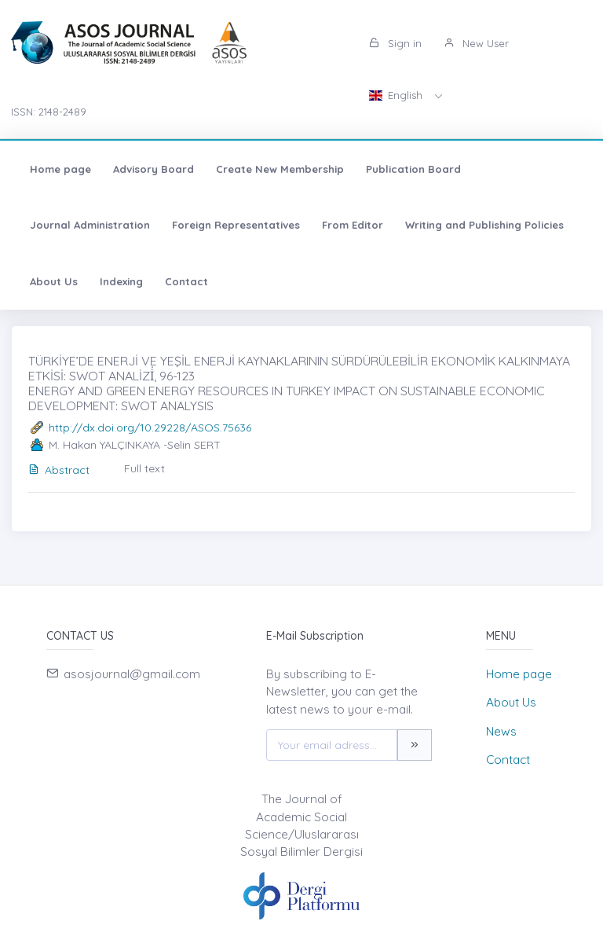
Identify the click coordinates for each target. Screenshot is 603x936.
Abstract (59, 470)
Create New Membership (280, 169)
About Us (54, 281)
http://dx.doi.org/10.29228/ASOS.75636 (150, 427)
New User (476, 43)
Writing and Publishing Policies (484, 224)
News (501, 731)
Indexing (121, 281)
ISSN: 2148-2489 (48, 111)
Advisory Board (153, 169)
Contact (186, 281)
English (397, 95)
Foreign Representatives (236, 224)
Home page (60, 169)
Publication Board (413, 169)
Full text (144, 468)
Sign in (395, 43)
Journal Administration (90, 224)
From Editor (352, 224)
